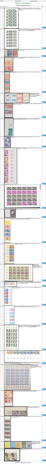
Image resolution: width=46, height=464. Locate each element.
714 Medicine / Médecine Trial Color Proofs (23, 5)
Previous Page (17, 462)
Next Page (29, 462)
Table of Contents (24, 462)
